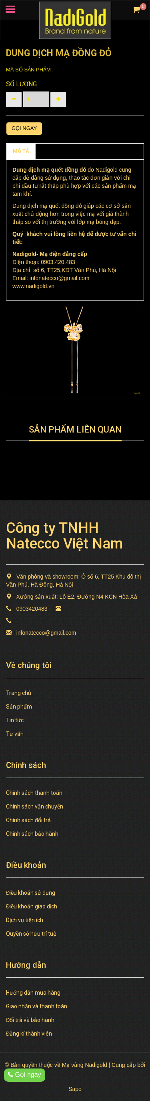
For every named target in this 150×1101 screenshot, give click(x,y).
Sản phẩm (19, 706)
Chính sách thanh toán (34, 793)
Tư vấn (15, 734)
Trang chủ (18, 693)
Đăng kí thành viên (29, 1033)
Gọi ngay (24, 128)
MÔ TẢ (21, 151)
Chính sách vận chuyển (34, 806)
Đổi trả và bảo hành (30, 1020)
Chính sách (55, 151)
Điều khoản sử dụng (30, 893)
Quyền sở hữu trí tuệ (31, 933)
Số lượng (21, 84)
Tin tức (15, 720)
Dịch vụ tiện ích (24, 920)
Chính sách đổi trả (28, 820)
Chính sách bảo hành (32, 834)
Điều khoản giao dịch (31, 906)
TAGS (88, 151)
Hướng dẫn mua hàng (33, 992)
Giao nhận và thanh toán (36, 1006)
